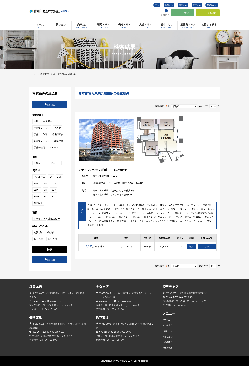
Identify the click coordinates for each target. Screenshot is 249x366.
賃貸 (186, 13)
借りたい (168, 336)
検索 (50, 249)
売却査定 (168, 325)
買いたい (168, 331)
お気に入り (165, 12)
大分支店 (183, 5)
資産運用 (211, 13)
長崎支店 (169, 5)
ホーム (32, 74)
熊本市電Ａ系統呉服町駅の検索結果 (58, 74)
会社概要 (168, 347)
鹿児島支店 (212, 5)
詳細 (191, 246)
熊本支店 (197, 5)
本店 (157, 5)
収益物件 (168, 342)
